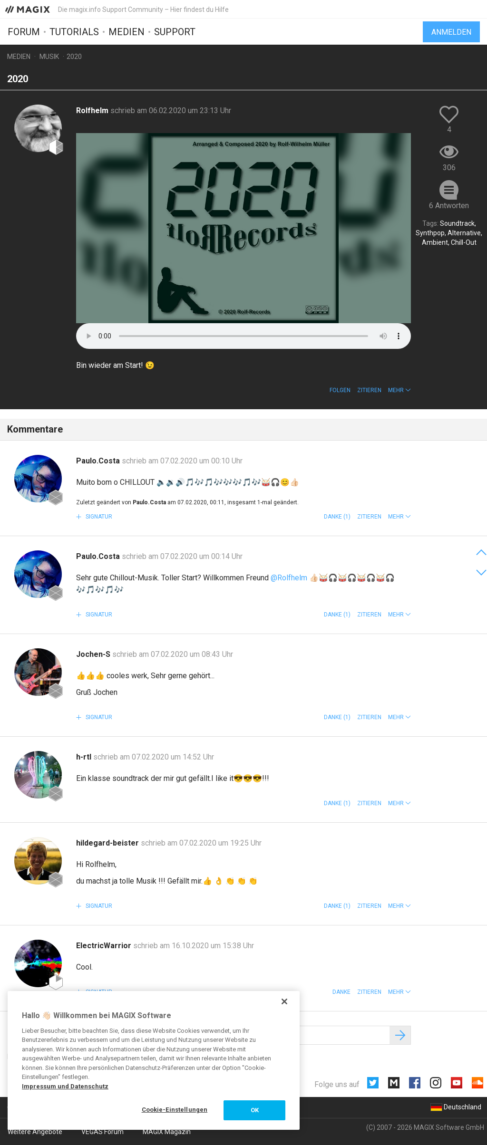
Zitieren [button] (369, 390)
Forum (24, 32)
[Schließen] (284, 1001)
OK (255, 1110)
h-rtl (84, 756)
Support (174, 32)
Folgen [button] (340, 390)
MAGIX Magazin (167, 1131)
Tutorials (74, 32)
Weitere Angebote (35, 1131)
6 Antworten (449, 205)
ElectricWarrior (104, 945)
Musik (49, 56)
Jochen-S (94, 654)
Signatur (98, 516)
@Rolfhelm (289, 577)
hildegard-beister (108, 842)
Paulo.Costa (99, 460)
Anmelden (451, 32)
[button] (399, 390)
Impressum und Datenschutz (65, 1086)
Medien (126, 32)
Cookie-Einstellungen (175, 1109)
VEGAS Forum (102, 1131)
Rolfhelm (93, 110)
